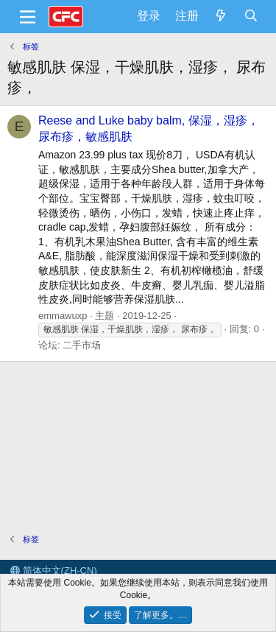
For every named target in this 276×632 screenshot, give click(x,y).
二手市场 (82, 345)
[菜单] (27, 17)
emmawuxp (62, 315)
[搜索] (251, 16)
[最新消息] (221, 16)
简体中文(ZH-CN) (53, 570)
